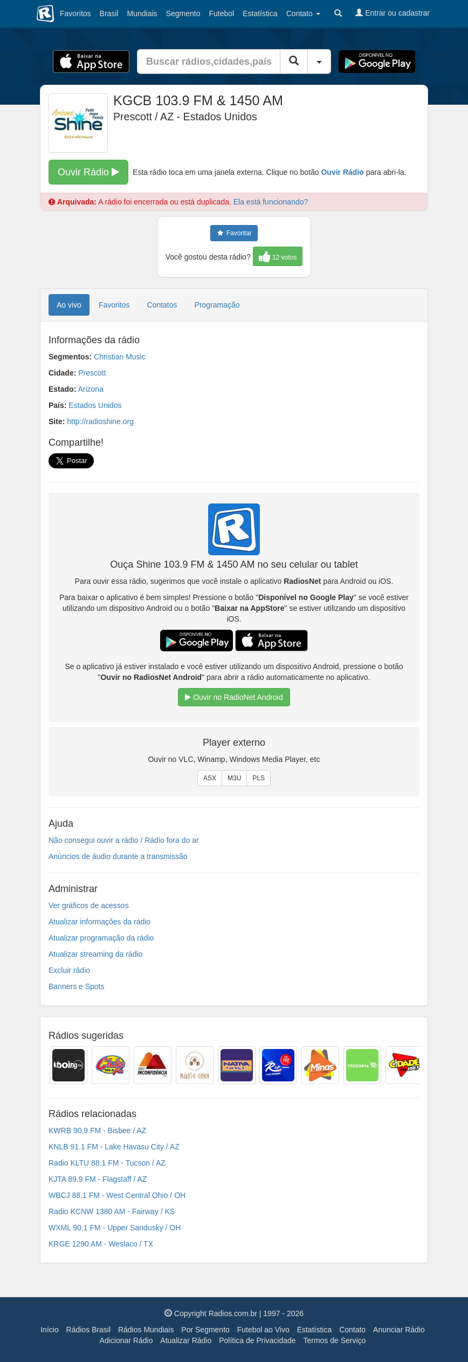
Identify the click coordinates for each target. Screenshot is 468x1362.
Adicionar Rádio (126, 1340)
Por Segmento (205, 1329)
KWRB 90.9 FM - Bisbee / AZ (97, 1130)
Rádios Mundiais (146, 1329)
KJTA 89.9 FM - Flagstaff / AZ (98, 1179)
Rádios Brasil (88, 1329)
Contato (352, 1329)
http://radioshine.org (100, 421)
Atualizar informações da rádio (99, 921)
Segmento (183, 13)
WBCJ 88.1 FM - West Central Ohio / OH (117, 1195)
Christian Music (120, 356)
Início (49, 1329)
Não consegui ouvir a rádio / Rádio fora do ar (124, 840)
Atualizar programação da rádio (101, 938)
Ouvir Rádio (88, 172)
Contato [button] (303, 13)
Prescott (92, 373)
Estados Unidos (94, 405)
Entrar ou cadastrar (392, 13)
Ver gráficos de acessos (89, 905)
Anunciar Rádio (399, 1329)
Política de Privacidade (257, 1340)
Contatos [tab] (162, 305)
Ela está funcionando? (270, 202)
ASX (209, 778)
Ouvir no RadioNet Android (234, 697)
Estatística (260, 13)
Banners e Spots (77, 986)
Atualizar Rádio (185, 1340)
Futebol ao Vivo (263, 1329)
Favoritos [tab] (114, 305)
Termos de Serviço (334, 1340)
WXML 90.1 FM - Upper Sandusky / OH (115, 1227)
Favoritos (75, 13)
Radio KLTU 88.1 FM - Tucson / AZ (107, 1163)
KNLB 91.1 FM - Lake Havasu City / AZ (114, 1146)
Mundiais (142, 13)
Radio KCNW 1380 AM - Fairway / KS (112, 1211)
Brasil (109, 13)
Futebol (221, 13)
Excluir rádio (69, 970)
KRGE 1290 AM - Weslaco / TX (101, 1244)
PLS (258, 778)
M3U (234, 778)
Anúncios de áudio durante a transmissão (118, 856)
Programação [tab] (217, 305)
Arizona (90, 389)
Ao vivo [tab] (69, 305)
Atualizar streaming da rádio (95, 954)
